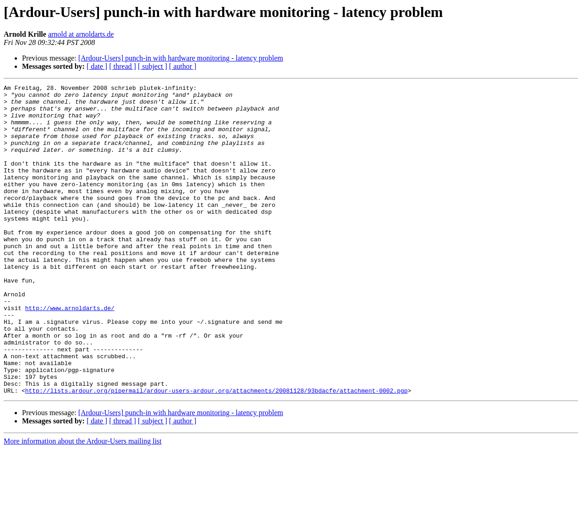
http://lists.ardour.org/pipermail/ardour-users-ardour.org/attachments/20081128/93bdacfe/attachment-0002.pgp (216, 452)
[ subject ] (152, 66)
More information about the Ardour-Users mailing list (83, 503)
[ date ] (97, 66)
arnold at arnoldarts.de (81, 34)
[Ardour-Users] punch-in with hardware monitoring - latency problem (180, 58)
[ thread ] (122, 66)
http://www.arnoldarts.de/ (70, 353)
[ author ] (183, 66)
